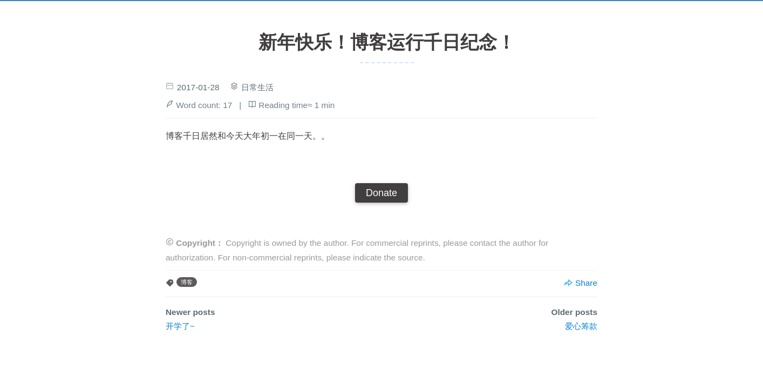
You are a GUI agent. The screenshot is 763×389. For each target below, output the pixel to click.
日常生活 (257, 87)
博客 (187, 282)
